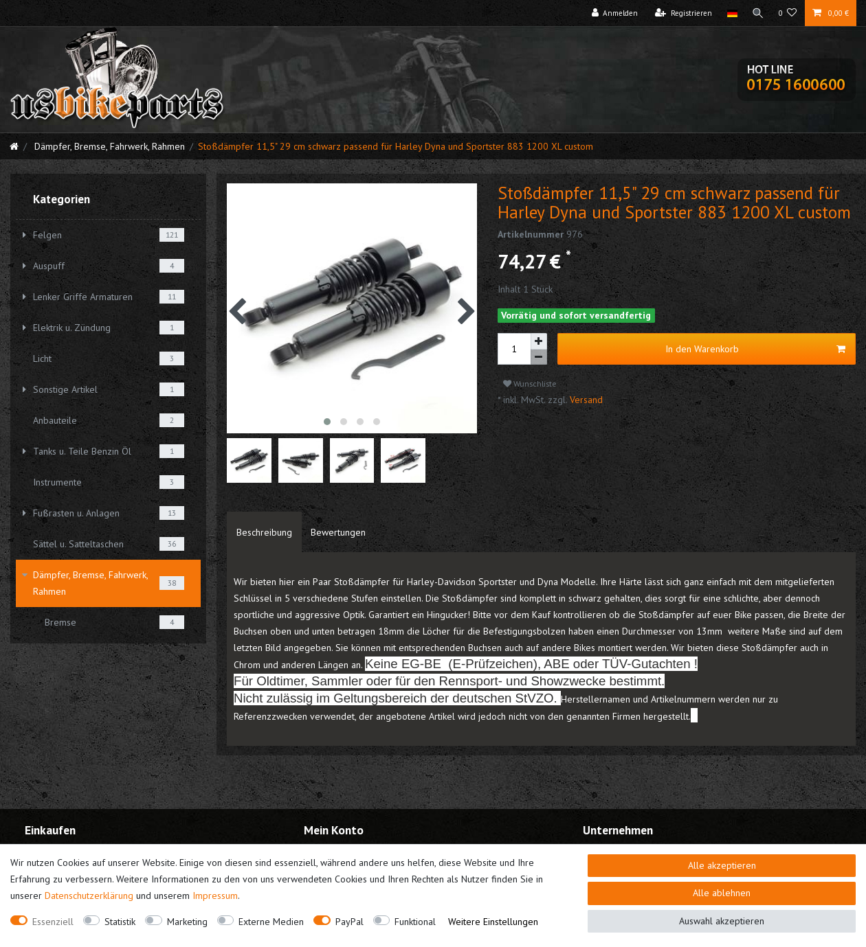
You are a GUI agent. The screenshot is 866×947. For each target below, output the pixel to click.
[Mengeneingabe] (514, 349)
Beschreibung (264, 532)
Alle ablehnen (722, 893)
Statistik (119, 921)
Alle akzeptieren (722, 865)
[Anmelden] (613, 13)
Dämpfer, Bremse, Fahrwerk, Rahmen (108, 146)
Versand (585, 399)
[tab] (264, 532)
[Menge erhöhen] (539, 341)
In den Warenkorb (755, 349)
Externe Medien (271, 921)
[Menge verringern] (539, 357)
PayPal (349, 921)
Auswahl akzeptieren (721, 921)
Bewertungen (338, 532)
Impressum (215, 895)
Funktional (415, 921)
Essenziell (53, 921)
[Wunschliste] (788, 13)
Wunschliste (530, 383)
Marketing (187, 921)
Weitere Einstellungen (493, 921)
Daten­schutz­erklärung (89, 895)
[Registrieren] (682, 13)
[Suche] (757, 13)
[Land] (730, 13)
